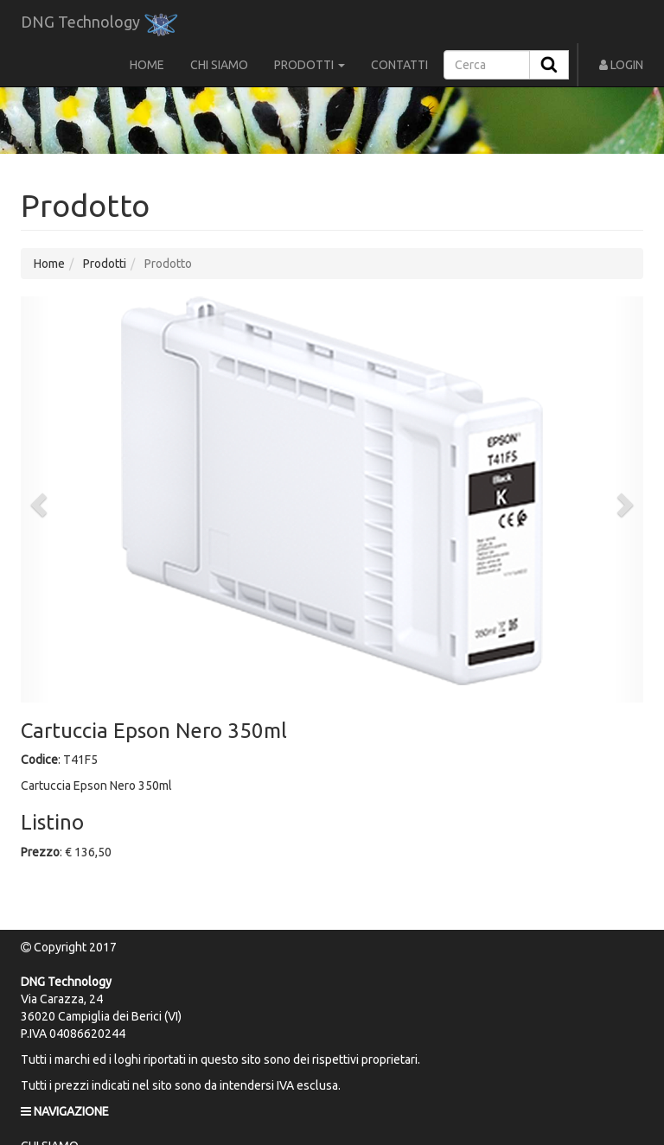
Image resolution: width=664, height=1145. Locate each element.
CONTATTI (399, 65)
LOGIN (621, 65)
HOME (147, 65)
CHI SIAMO (219, 65)
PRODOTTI (309, 65)
